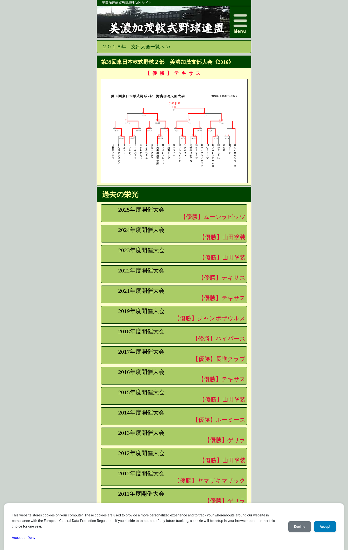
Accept (17, 538)
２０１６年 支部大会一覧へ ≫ (136, 46)
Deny (31, 538)
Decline (299, 527)
